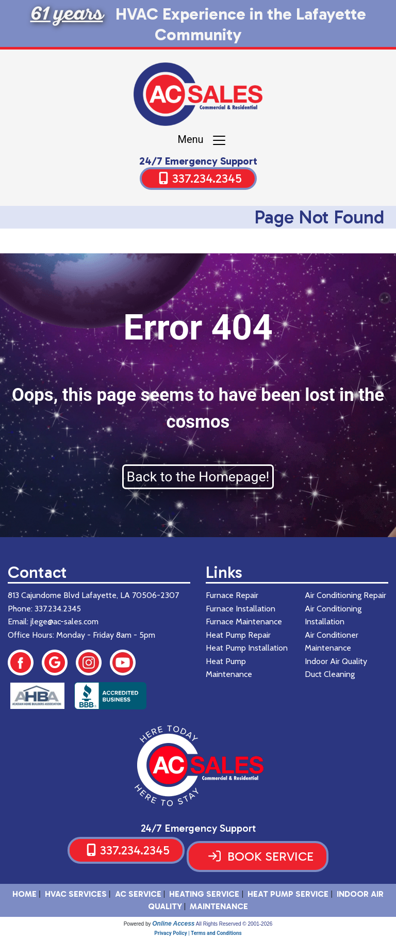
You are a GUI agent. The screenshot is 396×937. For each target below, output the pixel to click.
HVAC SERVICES (76, 894)
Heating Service (204, 894)
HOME (24, 894)
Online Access (173, 923)
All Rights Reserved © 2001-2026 (234, 924)
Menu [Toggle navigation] (201, 140)
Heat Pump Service (288, 894)
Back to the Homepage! (198, 476)
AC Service (138, 894)
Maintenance (219, 906)
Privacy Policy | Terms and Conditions (197, 933)
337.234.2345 (207, 178)
